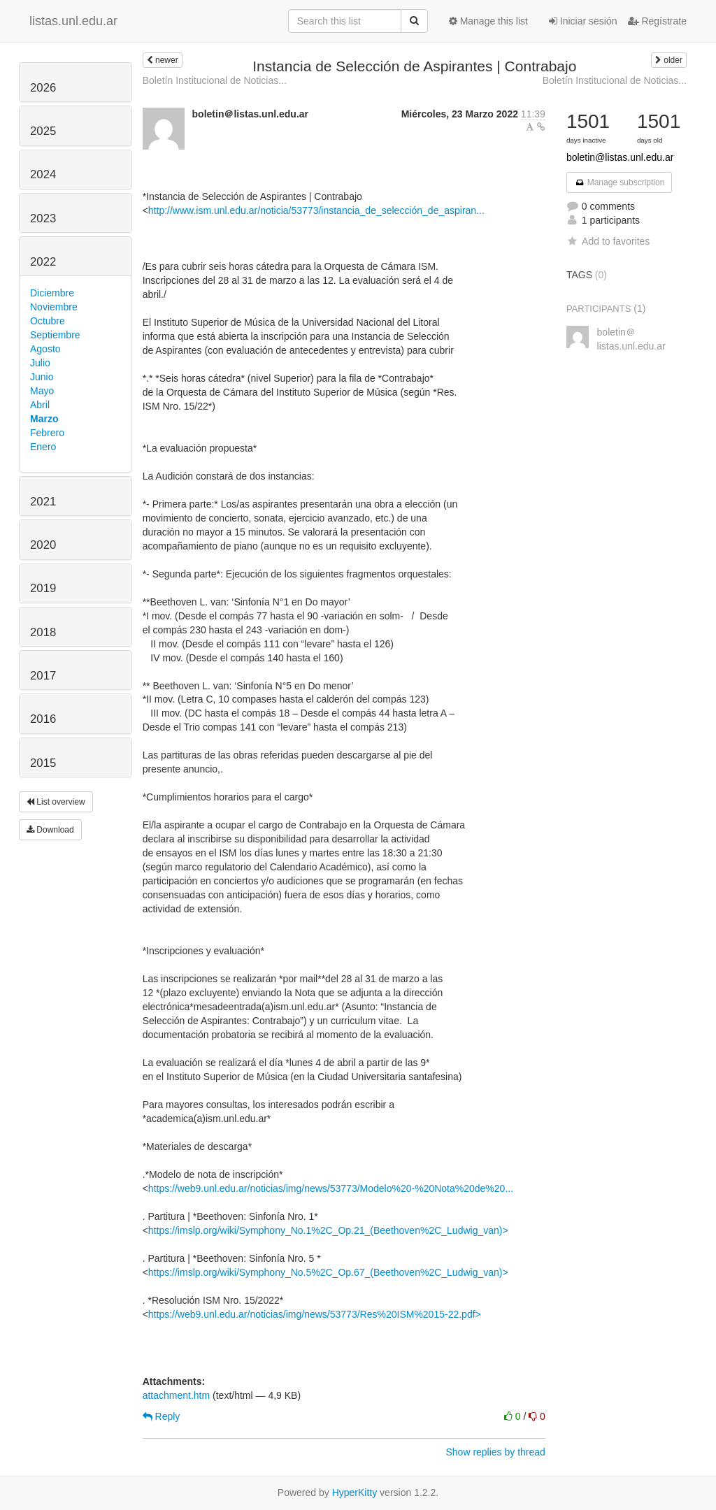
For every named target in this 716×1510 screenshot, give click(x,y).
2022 (43, 261)
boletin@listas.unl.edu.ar (620, 157)
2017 (43, 675)
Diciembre (52, 293)
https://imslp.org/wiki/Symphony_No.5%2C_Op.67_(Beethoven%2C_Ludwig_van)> (328, 1272)
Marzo (44, 418)
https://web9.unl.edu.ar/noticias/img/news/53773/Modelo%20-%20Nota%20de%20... (330, 1188)
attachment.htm (176, 1395)
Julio (40, 362)
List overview (56, 802)
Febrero (47, 432)
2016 (43, 719)
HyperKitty (355, 1492)
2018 (43, 632)
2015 (43, 763)
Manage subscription (619, 182)
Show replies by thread (495, 1452)
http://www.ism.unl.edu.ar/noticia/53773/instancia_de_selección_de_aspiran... (316, 210)
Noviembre (54, 306)
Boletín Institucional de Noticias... (215, 80)
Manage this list (488, 21)
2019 (43, 588)
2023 (43, 218)
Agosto (45, 348)
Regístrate (657, 21)
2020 (43, 545)
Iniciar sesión (583, 21)
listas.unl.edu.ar (73, 21)
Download (50, 830)
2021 (43, 501)
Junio (41, 376)
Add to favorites (608, 241)
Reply (161, 1416)
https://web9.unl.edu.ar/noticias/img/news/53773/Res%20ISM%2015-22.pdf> (314, 1314)
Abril (40, 404)
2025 (43, 131)
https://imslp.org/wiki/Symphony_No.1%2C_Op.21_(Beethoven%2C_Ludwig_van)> (328, 1230)
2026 (43, 87)
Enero (43, 446)
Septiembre (55, 334)
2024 (43, 174)
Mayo (42, 390)
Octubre (47, 320)
